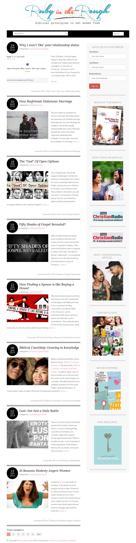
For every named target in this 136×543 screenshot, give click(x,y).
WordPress (53, 540)
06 (12, 348)
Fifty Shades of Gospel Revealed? (42, 224)
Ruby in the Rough (24, 540)
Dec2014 (12, 414)
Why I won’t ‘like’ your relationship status (49, 45)
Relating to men (36, 105)
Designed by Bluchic (67, 540)
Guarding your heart (37, 414)
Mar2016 (12, 105)
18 (12, 161)
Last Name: (94, 63)
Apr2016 (12, 48)
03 (12, 224)
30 (12, 101)
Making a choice (36, 165)
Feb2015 (12, 165)
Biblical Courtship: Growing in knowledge (49, 348)
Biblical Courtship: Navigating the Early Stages (65, 368)
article (62, 482)
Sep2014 (12, 474)
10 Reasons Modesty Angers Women (44, 471)
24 (12, 45)
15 (12, 471)
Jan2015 (12, 288)
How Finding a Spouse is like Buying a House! (46, 286)
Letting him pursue (37, 228)
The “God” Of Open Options (39, 161)
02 (12, 411)
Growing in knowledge (39, 49)
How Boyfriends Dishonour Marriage (45, 101)
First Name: (94, 52)
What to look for (36, 292)
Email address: (95, 74)
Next (38, 534)
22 (12, 284)
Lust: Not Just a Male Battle (39, 411)
